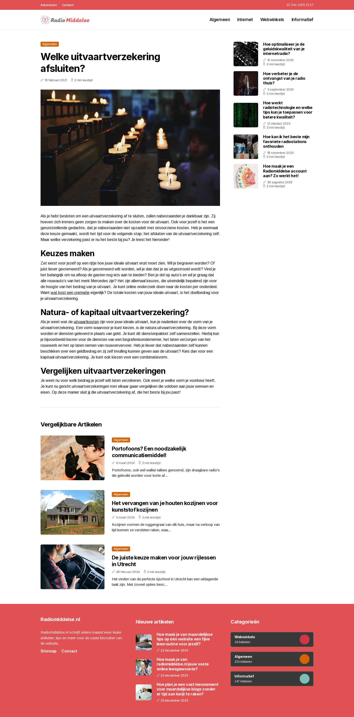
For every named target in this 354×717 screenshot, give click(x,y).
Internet (245, 19)
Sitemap (49, 651)
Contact (68, 5)
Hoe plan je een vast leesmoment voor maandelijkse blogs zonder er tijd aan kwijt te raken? (188, 689)
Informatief (302, 19)
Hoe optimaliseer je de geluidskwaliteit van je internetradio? (284, 49)
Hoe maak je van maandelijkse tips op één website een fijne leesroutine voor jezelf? (185, 639)
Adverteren (49, 5)
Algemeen (219, 19)
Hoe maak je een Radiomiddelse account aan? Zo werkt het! (285, 171)
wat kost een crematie (70, 293)
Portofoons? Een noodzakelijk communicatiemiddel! (149, 451)
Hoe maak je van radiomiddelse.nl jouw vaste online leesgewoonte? (183, 664)
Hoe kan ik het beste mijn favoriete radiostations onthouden (286, 141)
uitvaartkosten (86, 322)
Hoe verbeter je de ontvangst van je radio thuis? (284, 78)
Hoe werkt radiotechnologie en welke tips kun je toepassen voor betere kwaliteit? (287, 110)
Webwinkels (272, 19)
